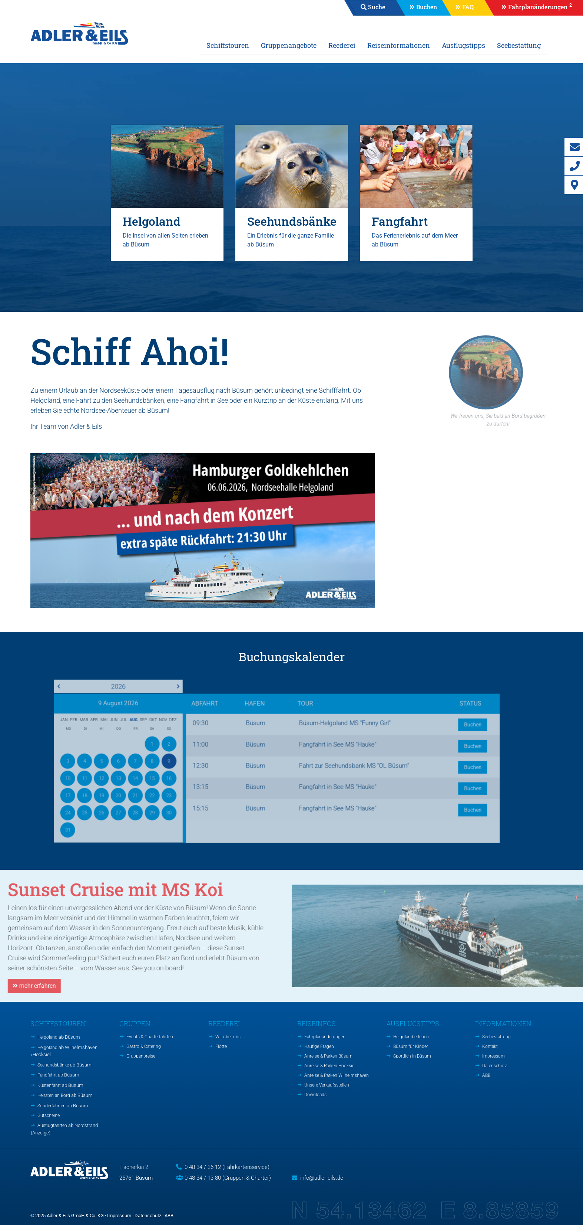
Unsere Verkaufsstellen (326, 1085)
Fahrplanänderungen (324, 1036)
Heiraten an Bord (65, 1095)
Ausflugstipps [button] (463, 45)
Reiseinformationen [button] (398, 45)
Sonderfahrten (62, 1105)
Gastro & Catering (143, 1046)
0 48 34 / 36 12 (203, 1167)
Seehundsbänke (64, 1065)
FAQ (468, 7)
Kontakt (490, 1046)
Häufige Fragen (319, 1046)
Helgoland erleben (411, 1036)
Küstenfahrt (60, 1085)
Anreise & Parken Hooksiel (329, 1065)
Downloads (315, 1094)
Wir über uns (228, 1036)
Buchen (426, 7)
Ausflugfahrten (64, 1129)
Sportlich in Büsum (412, 1056)
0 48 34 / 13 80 (203, 1178)
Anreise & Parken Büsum (328, 1056)
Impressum (493, 1056)
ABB (486, 1075)
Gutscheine (48, 1115)
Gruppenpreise (140, 1056)
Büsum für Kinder (410, 1046)
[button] (533, 8)
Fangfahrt (58, 1075)
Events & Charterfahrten (149, 1036)
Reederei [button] (341, 45)
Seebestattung (519, 45)
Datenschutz (494, 1065)
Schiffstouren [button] (227, 45)
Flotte (221, 1046)
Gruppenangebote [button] (289, 45)
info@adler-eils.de (321, 1178)
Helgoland (58, 1037)
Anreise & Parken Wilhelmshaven (336, 1075)
